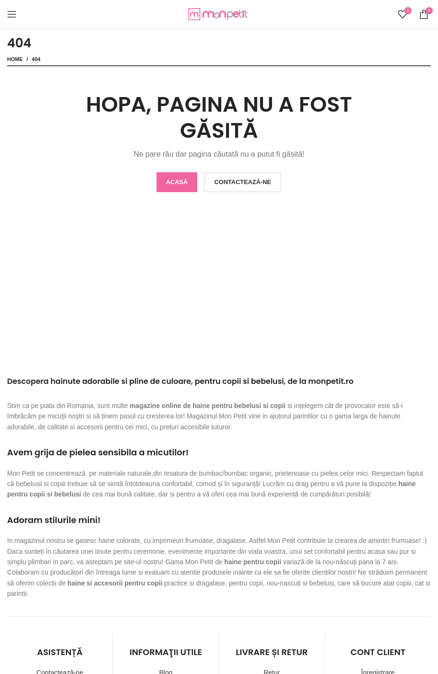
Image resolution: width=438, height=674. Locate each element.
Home (15, 59)
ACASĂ (177, 182)
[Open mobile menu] (11, 14)
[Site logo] (219, 14)
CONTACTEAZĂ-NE (242, 182)
